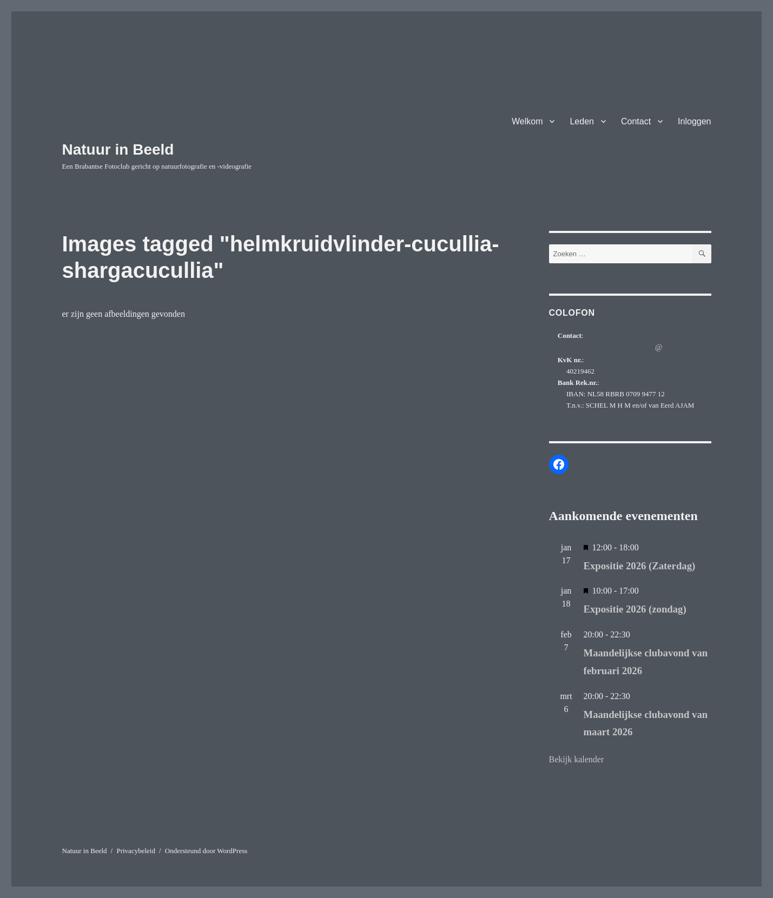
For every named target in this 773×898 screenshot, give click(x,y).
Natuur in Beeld (118, 149)
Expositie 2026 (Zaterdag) (640, 565)
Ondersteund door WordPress (206, 851)
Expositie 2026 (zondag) (635, 609)
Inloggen (694, 121)
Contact (636, 121)
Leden (582, 121)
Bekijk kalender (576, 759)
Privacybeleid (135, 851)
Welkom (527, 121)
